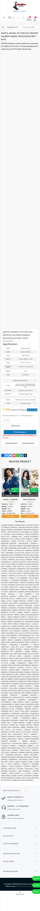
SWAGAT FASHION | (8, 736)
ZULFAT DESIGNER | (26, 780)
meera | (30, 647)
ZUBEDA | (15, 780)
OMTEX (4, 43)
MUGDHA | (5, 661)
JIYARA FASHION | (10, 594)
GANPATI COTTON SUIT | (18, 576)
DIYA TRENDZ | (7, 566)
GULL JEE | (34, 580)
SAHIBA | (28, 693)
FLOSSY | (4, 573)
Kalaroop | (34, 603)
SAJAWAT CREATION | (11, 695)
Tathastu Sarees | (9, 746)
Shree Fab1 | (34, 720)
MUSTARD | (29, 661)
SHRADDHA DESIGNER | (10, 720)
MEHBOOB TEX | (8, 651)
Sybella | (35, 736)
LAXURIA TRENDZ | (8, 525)
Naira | (14, 663)
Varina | (36, 757)
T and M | (20, 739)
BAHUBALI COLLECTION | (16, 553)
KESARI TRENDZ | (7, 619)
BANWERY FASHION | (23, 555)
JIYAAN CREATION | (32, 592)
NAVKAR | (4, 665)
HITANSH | (12, 585)
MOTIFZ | (28, 658)
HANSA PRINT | (14, 582)
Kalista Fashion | (9, 605)
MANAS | (5, 644)
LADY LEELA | (30, 626)
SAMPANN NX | (7, 697)
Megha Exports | (31, 649)
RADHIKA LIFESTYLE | (18, 677)
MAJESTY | (35, 642)
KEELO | (24, 615)
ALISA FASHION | (18, 534)
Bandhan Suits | (8, 555)
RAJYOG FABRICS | (8, 679)
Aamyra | (14, 527)
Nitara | (22, 667)
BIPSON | (12, 559)
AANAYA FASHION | (25, 527)
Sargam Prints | (8, 704)
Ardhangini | (25, 543)
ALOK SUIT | (6, 536)
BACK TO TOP (20, 894)
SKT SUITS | (7, 730)
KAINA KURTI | (22, 599)
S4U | (29, 690)
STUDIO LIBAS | (15, 732)
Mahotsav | (6, 642)
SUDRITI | (35, 732)
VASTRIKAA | (24, 759)
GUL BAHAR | (34, 578)
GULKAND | (6, 580)
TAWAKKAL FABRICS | (27, 746)
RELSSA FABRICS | (27, 684)
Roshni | (30, 688)
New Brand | (26, 665)
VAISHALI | (15, 752)
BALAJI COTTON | (32, 553)
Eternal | (5, 569)
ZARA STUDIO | (18, 775)
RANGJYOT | (14, 681)
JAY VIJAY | (5, 592)
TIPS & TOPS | (27, 748)
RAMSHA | (6, 681)
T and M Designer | (31, 739)
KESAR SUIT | (33, 617)
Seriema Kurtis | (32, 709)
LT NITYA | (28, 633)
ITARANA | (5, 589)
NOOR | (29, 667)
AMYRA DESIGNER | (31, 536)
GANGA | (4, 576)
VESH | (12, 762)
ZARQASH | (28, 775)
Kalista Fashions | (26, 605)
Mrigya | (35, 658)
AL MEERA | (35, 532)
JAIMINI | (31, 589)
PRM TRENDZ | (7, 674)
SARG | (28, 702)
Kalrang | (13, 608)
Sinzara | (31, 727)
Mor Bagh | (20, 658)
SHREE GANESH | (20, 723)
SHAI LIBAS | (25, 711)
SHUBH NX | (15, 725)
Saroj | (18, 704)
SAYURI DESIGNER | (16, 707)
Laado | (35, 624)
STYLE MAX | (26, 732)
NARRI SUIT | (33, 663)
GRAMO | (13, 578)
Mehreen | (20, 651)
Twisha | (35, 750)
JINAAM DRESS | (21, 525)
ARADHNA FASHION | (10, 543)
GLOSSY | (5, 578)
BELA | (32, 555)
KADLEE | (35, 596)
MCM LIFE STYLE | (19, 647)
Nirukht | (35, 665)
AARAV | (36, 527)
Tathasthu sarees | (21, 743)
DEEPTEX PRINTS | (19, 564)
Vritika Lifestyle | (9, 769)
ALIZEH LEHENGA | (32, 534)
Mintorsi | (18, 654)
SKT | (37, 727)
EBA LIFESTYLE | (20, 566)
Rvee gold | (22, 690)
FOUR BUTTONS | (15, 573)
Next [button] (37, 490)
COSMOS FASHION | (19, 562)
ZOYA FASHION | (33, 778)
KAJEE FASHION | (20, 601)
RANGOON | (23, 681)
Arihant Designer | (24, 546)
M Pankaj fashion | (27, 638)
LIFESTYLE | (34, 631)
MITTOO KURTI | (17, 656)
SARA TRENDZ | (19, 702)
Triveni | (15, 750)
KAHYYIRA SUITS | (8, 599)
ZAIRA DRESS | (6, 775)
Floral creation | (31, 571)
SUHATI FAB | (7, 734)
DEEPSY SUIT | (6, 564)
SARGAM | (35, 702)
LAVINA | (23, 628)
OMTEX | (5, 670)
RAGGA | (29, 677)
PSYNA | (16, 674)
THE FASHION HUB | (14, 748)
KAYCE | (4, 615)
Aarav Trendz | (7, 530)
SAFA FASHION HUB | (17, 693)
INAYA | (23, 587)
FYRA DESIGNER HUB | (30, 573)
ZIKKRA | (18, 778)
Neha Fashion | (14, 665)
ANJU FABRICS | (27, 539)
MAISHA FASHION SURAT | (21, 642)
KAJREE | (31, 601)
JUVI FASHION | (27, 594)
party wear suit (26, 403)
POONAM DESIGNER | (16, 672)
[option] (10, 490)
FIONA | (5, 571)
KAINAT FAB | (33, 599)
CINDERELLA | (6, 562)
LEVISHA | (26, 631)
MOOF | (12, 658)
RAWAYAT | (17, 684)
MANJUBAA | (15, 644)
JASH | (36, 589)
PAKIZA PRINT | (15, 670)
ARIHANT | (35, 543)
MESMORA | (5, 654)
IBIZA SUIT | (15, 587)
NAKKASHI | (23, 663)
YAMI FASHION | (25, 771)
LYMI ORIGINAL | (12, 635)
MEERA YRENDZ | (17, 649)
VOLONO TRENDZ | (31, 766)
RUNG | (15, 690)
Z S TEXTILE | (27, 773)
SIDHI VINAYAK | (14, 727)
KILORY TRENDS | (7, 622)
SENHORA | (28, 707)
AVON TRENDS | (8, 550)
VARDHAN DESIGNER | (24, 757)
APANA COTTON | (19, 541)
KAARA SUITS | (25, 596)
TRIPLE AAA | (6, 750)
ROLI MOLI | (14, 688)
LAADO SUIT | (6, 626)
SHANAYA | (35, 711)
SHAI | (17, 711)
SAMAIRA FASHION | (30, 695)
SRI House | (19, 730)
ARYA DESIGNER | (11, 548)
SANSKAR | (23, 700)
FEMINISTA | (21, 569)
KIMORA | (29, 622)
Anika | (18, 539)
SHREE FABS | (7, 723)
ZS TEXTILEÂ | (6, 780)
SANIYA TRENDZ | (32, 697)
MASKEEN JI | (27, 644)
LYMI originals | (25, 635)
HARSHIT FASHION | (27, 582)
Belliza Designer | (17, 557)
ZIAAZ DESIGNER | (8, 778)
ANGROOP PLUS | (8, 539)
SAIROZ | (35, 693)
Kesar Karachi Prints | (18, 617)
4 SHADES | (6, 527)
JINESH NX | (13, 592)
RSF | (10, 690)
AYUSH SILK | (20, 550)
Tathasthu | (6, 743)
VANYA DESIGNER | (31, 755)
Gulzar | (5, 582)
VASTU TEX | (34, 759)
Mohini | (28, 656)
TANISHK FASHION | (11, 741)
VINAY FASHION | (22, 762)
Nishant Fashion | (9, 667)
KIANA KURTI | (33, 619)
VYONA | (21, 769)
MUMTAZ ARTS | (17, 661)
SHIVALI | (17, 718)
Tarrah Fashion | (30, 741)
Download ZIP (11, 443)
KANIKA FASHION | (19, 610)
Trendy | (35, 748)
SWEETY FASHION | (23, 736)
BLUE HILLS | (21, 559)
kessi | (16, 619)
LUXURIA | (35, 633)
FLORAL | (20, 571)
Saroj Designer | (27, 704)
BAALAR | (29, 550)
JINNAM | (21, 592)
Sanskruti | (33, 700)
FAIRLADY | (13, 569)
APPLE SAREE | (33, 541)
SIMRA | (23, 727)
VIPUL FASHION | (14, 764)
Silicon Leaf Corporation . (24, 886)
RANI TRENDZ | (33, 681)
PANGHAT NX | (28, 670)
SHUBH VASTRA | (27, 725)
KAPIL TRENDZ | (33, 610)
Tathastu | (34, 743)
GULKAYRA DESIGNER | (20, 580)
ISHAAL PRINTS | (32, 587)
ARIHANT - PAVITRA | (9, 546)
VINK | (31, 762)
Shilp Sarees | (25, 716)
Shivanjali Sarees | (30, 718)
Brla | (36, 559)
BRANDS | (30, 559)
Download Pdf (28, 443)
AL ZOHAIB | (6, 534)
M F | (34, 635)
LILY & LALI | (19, 633)
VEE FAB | (5, 762)
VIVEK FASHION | (16, 766)
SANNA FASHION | (9, 700)
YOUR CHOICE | (15, 773)
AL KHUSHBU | (25, 532)
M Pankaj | (14, 638)
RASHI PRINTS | (7, 684)
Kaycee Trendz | (14, 615)
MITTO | (5, 656)
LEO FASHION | (16, 631)
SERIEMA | (20, 709)
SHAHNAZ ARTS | (8, 711)
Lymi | (3, 635)
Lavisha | (31, 628)
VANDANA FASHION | (15, 755)
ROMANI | (23, 688)
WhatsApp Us (20, 432)
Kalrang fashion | (26, 608)
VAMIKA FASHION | (26, 752)
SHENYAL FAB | (13, 716)
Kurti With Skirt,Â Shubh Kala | (17, 624)
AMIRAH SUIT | (18, 536)
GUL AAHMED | (23, 578)
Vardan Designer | (8, 757)
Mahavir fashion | (31, 640)
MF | (12, 654)
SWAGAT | (35, 734)
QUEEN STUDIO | (25, 674)
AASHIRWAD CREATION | (23, 530)
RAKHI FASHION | (21, 679)
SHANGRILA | (6, 713)
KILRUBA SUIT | (19, 622)
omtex (23, 352)
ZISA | (24, 778)
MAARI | (11, 640)
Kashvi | (35, 612)
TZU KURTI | (6, 752)
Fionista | (12, 571)
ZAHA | (36, 773)
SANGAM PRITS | (19, 697)
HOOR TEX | (20, 585)
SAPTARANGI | (7, 702)
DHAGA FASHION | (32, 564)
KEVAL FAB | (23, 619)
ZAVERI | (36, 775)
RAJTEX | (36, 677)
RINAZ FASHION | (27, 686)
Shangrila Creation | (21, 713)
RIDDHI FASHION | (11, 686)
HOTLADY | (29, 585)
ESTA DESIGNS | (33, 566)
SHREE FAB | (24, 720)
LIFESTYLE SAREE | (8, 633)
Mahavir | (19, 640)
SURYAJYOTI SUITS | (22, 734)
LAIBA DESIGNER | (13, 628)
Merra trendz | (32, 651)
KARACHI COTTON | (9, 612)
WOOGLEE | (30, 769)
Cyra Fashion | (33, 562)
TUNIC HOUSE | (25, 750)
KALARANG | (25, 603)
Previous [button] (3, 490)
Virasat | (27, 764)
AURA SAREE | (23, 548)
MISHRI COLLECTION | (31, 654)
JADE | (17, 589)
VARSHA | (5, 759)
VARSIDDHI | (14, 759)
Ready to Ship (15, 490)
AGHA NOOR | (13, 532)
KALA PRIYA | (14, 603)
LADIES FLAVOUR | (18, 626)
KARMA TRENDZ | (24, 612)
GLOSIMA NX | (33, 576)
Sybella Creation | (9, 739)
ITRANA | (12, 589)
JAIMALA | (24, 589)
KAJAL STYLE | (7, 601)
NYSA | (36, 667)
